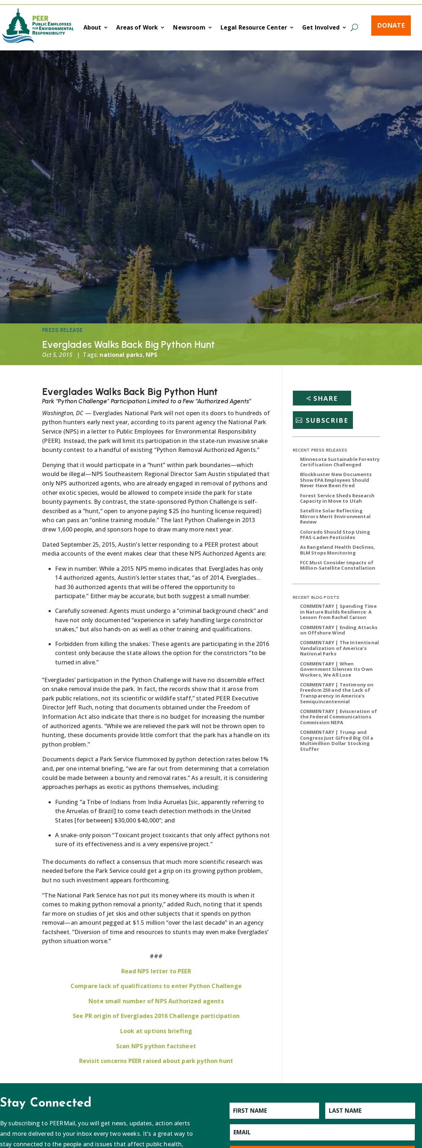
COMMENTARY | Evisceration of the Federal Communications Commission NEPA (338, 717)
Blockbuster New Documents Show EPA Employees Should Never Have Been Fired (336, 480)
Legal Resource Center (254, 28)
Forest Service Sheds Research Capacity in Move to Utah (337, 498)
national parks (121, 355)
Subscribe (327, 420)
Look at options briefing (156, 1031)
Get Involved (321, 28)
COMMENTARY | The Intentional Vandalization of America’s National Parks (339, 648)
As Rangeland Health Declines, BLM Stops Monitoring (337, 550)
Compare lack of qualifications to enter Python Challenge (156, 986)
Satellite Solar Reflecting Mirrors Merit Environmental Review (335, 516)
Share (325, 398)
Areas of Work (137, 28)
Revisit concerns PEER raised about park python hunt (156, 1061)
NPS (151, 355)
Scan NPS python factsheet (156, 1046)
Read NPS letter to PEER (156, 971)
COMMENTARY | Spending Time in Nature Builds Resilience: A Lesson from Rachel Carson (338, 611)
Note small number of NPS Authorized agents (156, 1001)
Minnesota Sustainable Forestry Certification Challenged (340, 462)
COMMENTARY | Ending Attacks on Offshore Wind (338, 630)
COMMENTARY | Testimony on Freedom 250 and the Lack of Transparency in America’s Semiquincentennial (337, 693)
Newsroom (189, 28)
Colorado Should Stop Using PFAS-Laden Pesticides (335, 535)
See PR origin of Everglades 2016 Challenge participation (156, 1016)
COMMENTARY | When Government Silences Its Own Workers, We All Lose (336, 669)
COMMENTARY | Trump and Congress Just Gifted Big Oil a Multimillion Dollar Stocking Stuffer (336, 740)
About (92, 28)
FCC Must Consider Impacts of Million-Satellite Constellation (338, 565)
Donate (391, 25)
